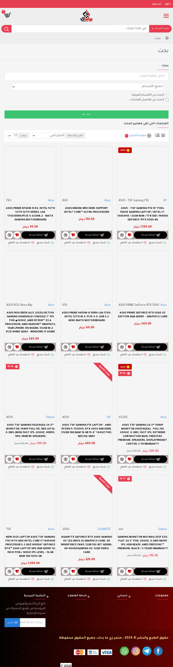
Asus (108, 190)
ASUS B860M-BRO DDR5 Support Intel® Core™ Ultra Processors (86, 200)
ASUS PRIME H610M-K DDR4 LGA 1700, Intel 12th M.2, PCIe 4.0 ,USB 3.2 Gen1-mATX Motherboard (86, 307)
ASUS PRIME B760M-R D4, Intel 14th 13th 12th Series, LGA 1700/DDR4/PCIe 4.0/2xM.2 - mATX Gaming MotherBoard (30, 204)
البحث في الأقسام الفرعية (150, 85)
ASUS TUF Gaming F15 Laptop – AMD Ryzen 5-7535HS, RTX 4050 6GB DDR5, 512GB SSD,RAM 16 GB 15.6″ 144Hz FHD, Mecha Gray (86, 421)
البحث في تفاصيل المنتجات (149, 89)
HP (165, 190)
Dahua (50, 407)
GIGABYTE (104, 519)
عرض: (23, 125)
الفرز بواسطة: (96, 125)
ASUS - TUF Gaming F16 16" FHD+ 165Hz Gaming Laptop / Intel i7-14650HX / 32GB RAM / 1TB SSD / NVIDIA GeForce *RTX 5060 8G (142, 204)
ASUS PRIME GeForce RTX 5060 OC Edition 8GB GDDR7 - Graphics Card (142, 305)
